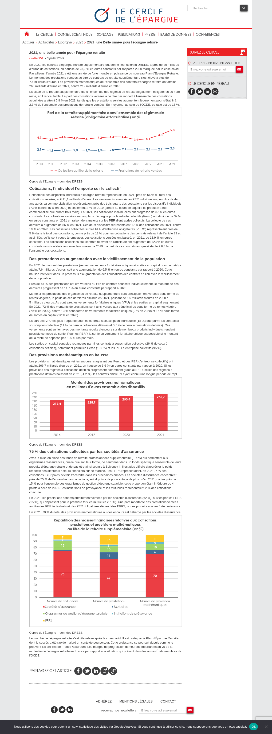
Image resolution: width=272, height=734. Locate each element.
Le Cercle (44, 34)
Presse (150, 34)
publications (129, 34)
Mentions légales (136, 701)
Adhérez (104, 701)
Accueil (28, 42)
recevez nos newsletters (120, 710)
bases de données (175, 34)
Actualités (46, 42)
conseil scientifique (75, 34)
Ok (254, 726)
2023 (79, 42)
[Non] (266, 726)
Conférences (208, 34)
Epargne (65, 42)
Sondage (105, 34)
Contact (168, 701)
